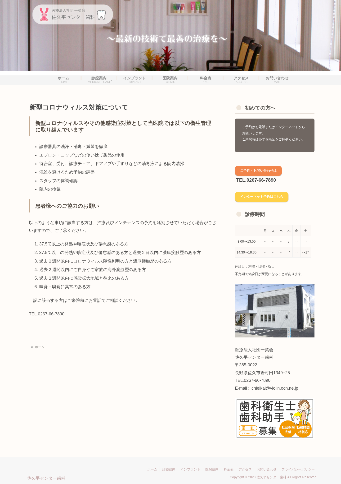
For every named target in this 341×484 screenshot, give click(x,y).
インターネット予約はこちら (261, 196)
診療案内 (168, 469)
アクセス (245, 469)
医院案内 (212, 469)
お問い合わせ (267, 469)
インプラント (190, 469)
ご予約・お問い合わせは (258, 170)
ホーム (152, 469)
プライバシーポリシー (298, 469)
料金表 (228, 469)
